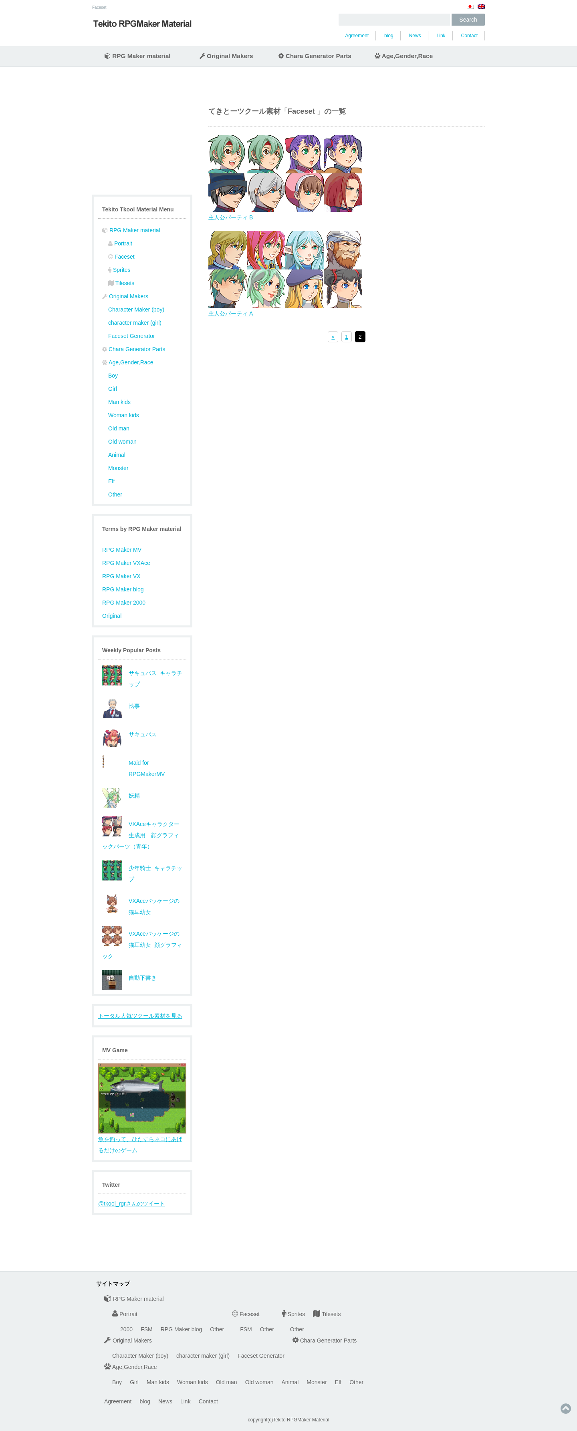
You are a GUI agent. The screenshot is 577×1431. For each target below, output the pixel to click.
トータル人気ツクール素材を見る (140, 1016)
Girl (112, 389)
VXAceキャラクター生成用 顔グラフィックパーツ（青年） (141, 835)
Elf (111, 481)
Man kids (119, 402)
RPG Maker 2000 (123, 602)
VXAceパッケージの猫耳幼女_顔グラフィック (142, 945)
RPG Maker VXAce (126, 563)
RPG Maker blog (122, 589)
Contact (469, 35)
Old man (118, 428)
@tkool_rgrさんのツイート (131, 1203)
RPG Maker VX (121, 576)
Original (111, 616)
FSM (147, 1329)
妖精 (134, 795)
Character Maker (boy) (136, 309)
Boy (113, 375)
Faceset (99, 7)
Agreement (357, 35)
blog (388, 35)
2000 (126, 1329)
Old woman (122, 441)
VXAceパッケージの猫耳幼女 (154, 906)
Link (441, 35)
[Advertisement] (142, 141)
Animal (116, 455)
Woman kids (123, 415)
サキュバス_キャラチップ (155, 678)
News (415, 35)
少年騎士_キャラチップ (155, 873)
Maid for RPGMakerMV (147, 768)
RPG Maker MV (121, 550)
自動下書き (143, 978)
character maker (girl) (134, 323)
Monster (118, 468)
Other (115, 494)
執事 (134, 706)
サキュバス (143, 734)
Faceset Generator (131, 336)
